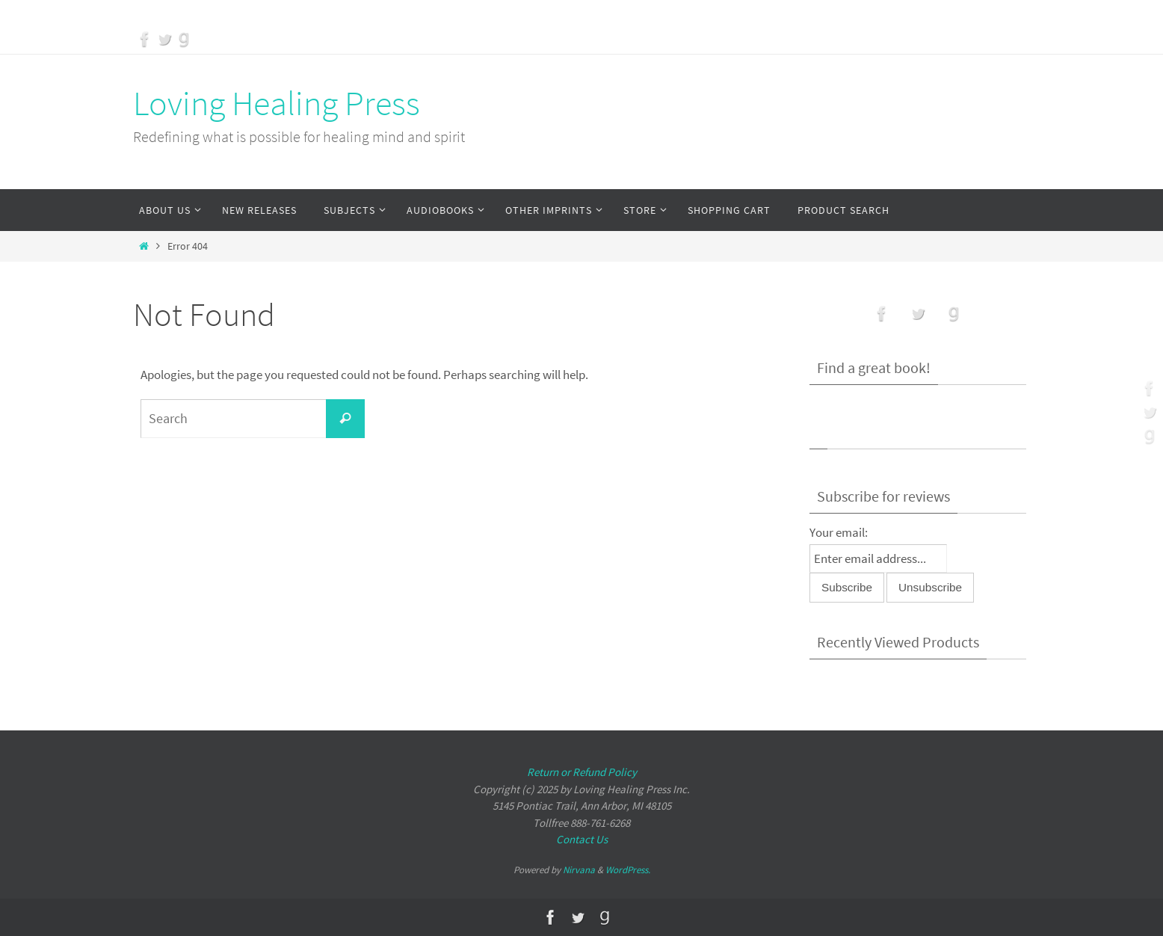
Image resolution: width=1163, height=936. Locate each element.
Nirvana (579, 869)
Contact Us (582, 839)
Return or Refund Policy (582, 772)
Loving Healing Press (276, 103)
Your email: (838, 532)
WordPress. (627, 869)
